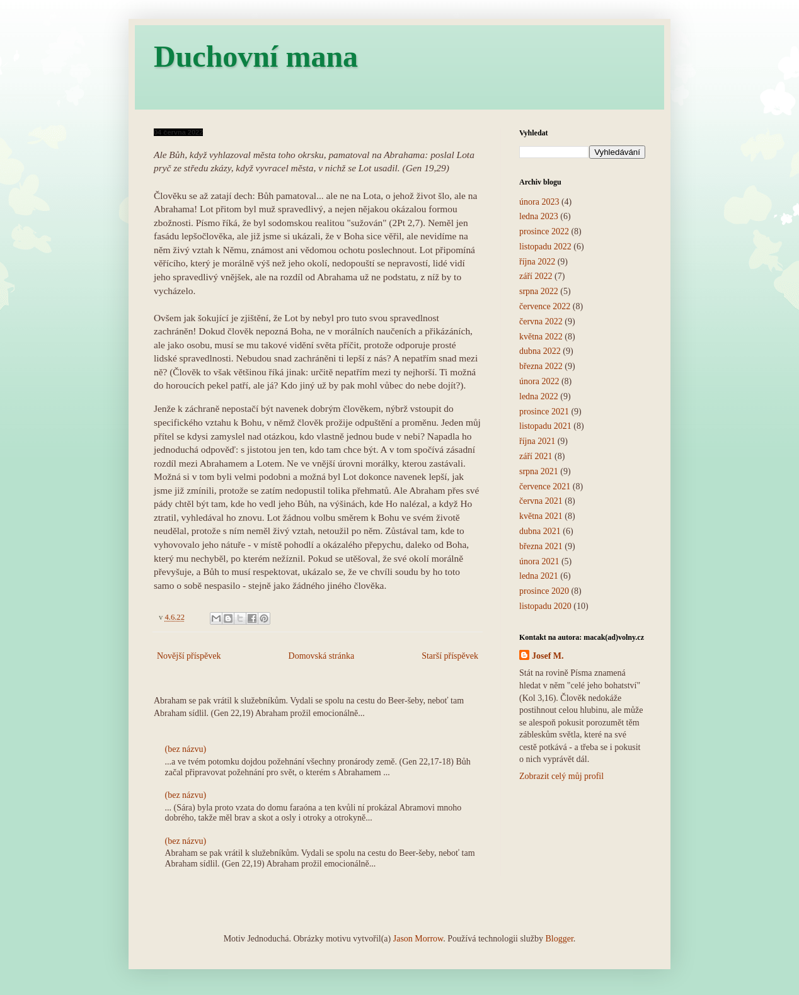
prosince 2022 (544, 231)
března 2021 (541, 546)
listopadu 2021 (545, 426)
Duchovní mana (256, 56)
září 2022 (535, 276)
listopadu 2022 (545, 246)
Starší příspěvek (450, 656)
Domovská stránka (322, 656)
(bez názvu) (186, 749)
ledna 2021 (538, 576)
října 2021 (537, 441)
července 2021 (544, 486)
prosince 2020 (544, 591)
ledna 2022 (538, 396)
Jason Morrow (418, 938)
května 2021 (541, 516)
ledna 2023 (538, 216)
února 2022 (539, 381)
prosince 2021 (544, 411)
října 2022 (537, 261)
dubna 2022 (540, 351)
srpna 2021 (538, 471)
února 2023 (539, 202)
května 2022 (541, 336)
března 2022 (541, 366)
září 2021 (535, 456)
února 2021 (539, 561)
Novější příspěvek (189, 656)
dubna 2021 (540, 531)
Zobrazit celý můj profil (561, 776)
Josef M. (548, 656)
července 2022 (544, 306)
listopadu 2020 (545, 606)
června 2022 (541, 321)
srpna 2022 (538, 291)
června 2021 (541, 501)
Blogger (559, 938)
